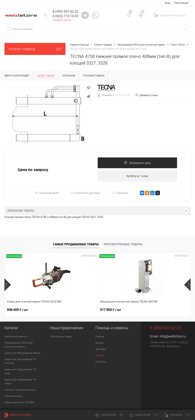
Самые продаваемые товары (76, 244)
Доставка (100, 349)
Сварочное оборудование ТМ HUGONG (20, 361)
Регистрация (181, 2)
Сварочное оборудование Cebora (22, 353)
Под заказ (120, 192)
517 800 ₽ (79, 310)
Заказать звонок (62, 20)
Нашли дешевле (47, 192)
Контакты (100, 361)
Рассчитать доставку (85, 192)
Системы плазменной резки (20, 389)
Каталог (99, 355)
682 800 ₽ (141, 310)
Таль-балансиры (13, 396)
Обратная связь (17, 415)
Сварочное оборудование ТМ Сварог (20, 381)
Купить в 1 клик (137, 176)
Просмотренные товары (123, 244)
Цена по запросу (33, 170)
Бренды (99, 342)
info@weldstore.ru (172, 336)
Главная (99, 336)
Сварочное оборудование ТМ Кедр (20, 371)
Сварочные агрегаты (15, 336)
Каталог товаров (35, 49)
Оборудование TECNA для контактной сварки (18, 344)
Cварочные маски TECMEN (19, 402)
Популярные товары (61, 336)
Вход (167, 2)
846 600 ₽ (17, 310)
